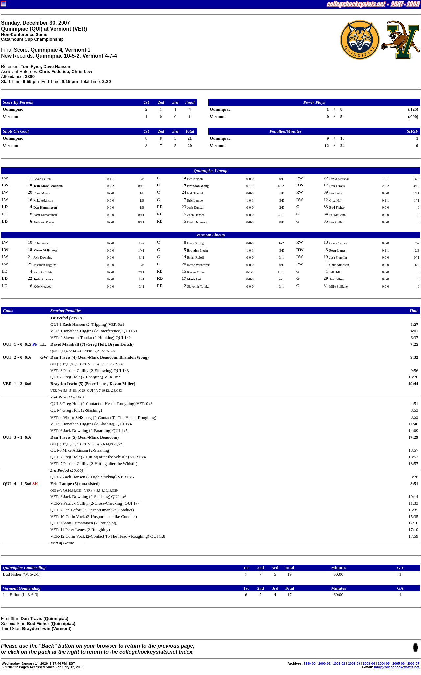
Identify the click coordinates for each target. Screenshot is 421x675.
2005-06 (398, 663)
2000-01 (324, 663)
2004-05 (384, 663)
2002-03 (354, 663)
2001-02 (339, 663)
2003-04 (369, 663)
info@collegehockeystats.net (396, 667)
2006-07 (413, 663)
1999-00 (310, 663)
